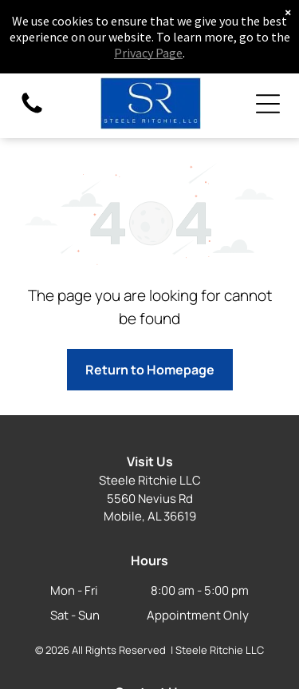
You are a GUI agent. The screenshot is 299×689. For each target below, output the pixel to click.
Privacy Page (148, 53)
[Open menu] (268, 104)
